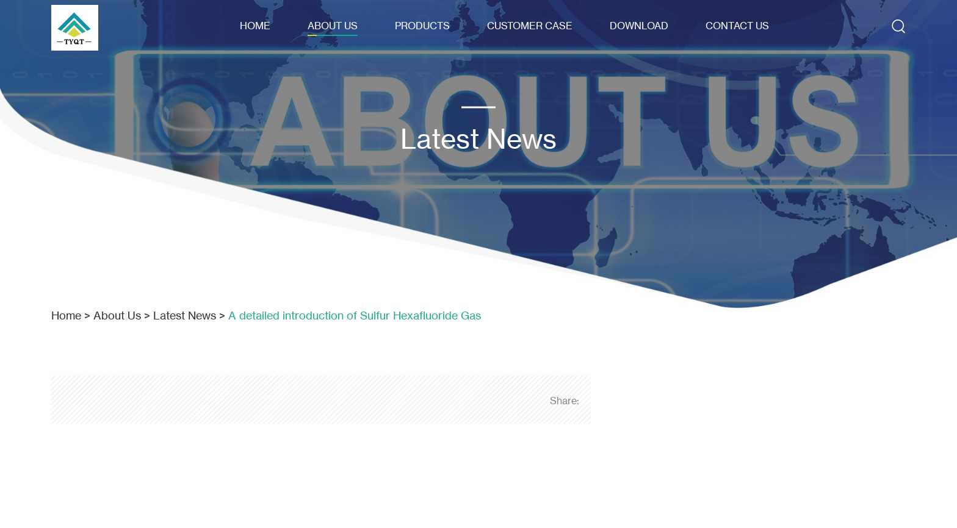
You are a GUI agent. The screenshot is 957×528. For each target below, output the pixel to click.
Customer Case (529, 26)
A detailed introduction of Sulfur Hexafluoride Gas (354, 315)
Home (255, 26)
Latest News (184, 315)
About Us (333, 26)
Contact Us (737, 26)
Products (422, 26)
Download (639, 26)
